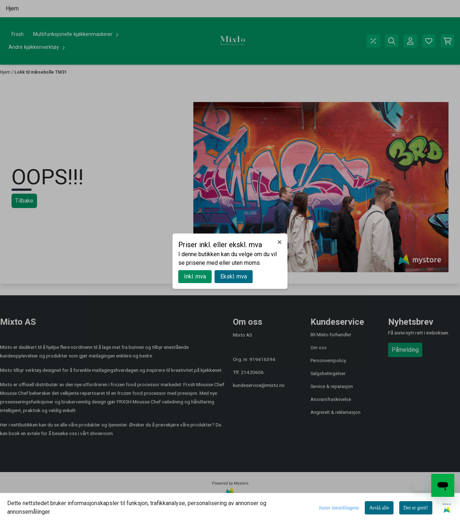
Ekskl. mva (233, 276)
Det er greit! (416, 508)
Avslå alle (379, 508)
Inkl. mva (195, 276)
